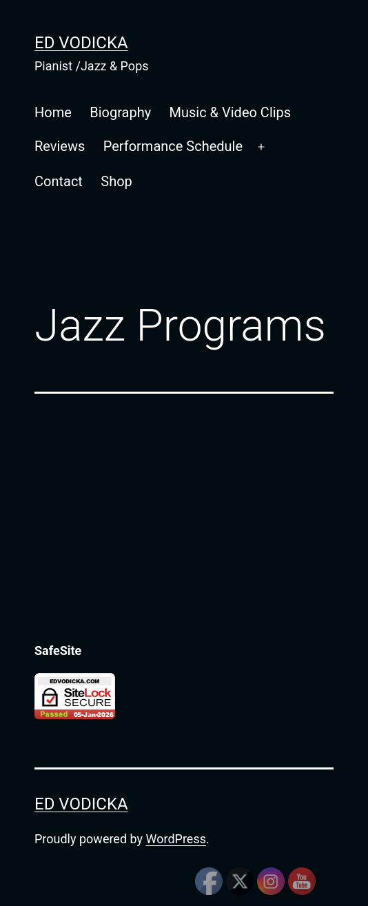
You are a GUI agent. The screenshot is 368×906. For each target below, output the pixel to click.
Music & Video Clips (231, 112)
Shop (116, 181)
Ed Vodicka (81, 42)
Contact (58, 181)
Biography (120, 112)
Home (53, 112)
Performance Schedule (173, 146)
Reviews (59, 146)
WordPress (176, 839)
